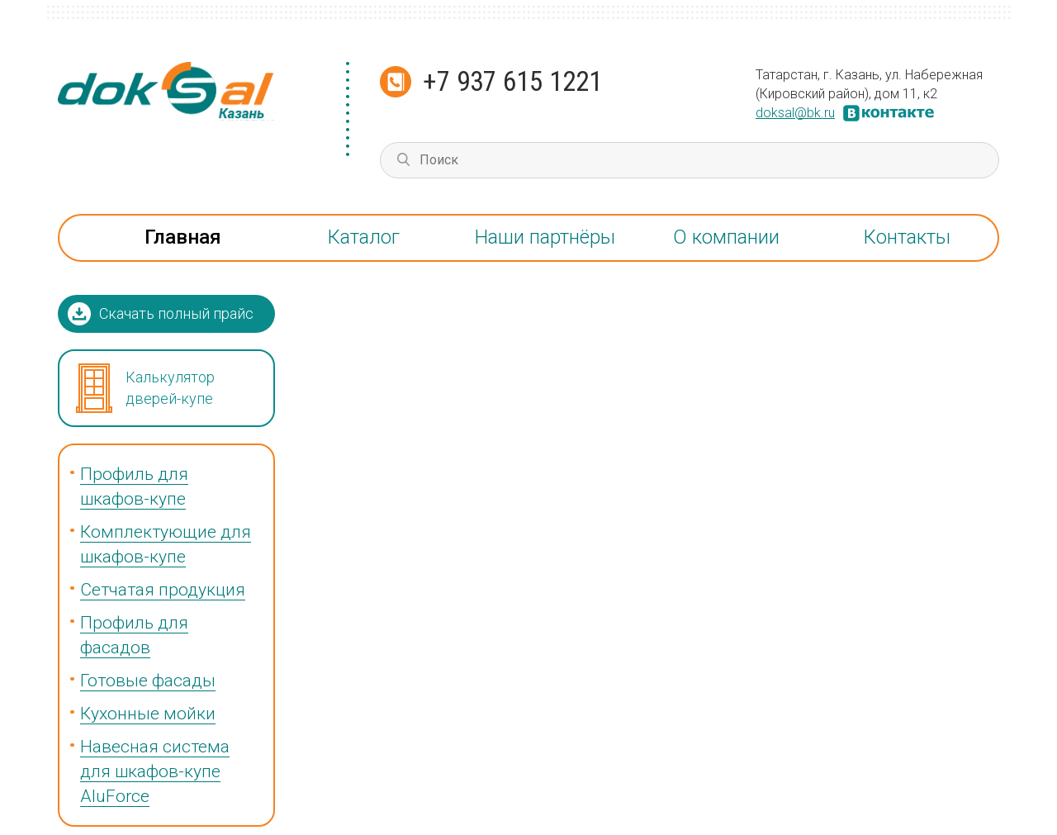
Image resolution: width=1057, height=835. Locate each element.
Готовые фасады (148, 680)
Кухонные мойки (148, 714)
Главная (183, 237)
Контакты (907, 237)
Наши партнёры (545, 237)
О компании (726, 237)
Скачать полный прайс (176, 313)
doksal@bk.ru (795, 113)
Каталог (364, 237)
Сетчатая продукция (162, 590)
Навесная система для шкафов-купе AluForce (155, 771)
